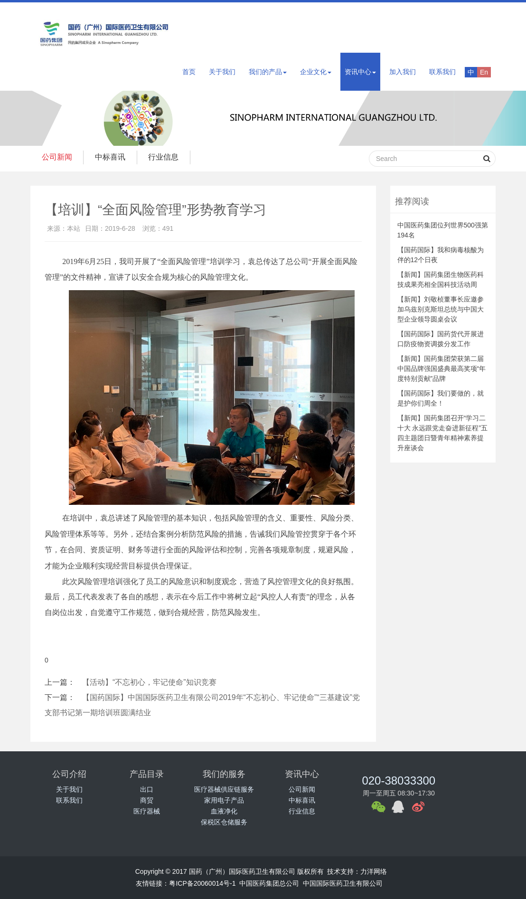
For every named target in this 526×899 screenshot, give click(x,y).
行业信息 (166, 157)
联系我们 (442, 72)
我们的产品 (268, 72)
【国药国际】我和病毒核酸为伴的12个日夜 (440, 255)
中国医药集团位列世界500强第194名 (442, 230)
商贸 (146, 800)
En (484, 72)
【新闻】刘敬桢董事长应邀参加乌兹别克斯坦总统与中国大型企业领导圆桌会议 (440, 309)
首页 (189, 72)
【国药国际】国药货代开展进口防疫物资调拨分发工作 (440, 339)
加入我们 (402, 72)
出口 (146, 789)
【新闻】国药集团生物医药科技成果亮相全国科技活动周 (440, 279)
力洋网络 (373, 871)
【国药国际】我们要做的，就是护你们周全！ (440, 398)
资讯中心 (360, 72)
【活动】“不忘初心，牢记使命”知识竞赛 (149, 682)
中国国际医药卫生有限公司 (343, 883)
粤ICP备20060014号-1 (202, 883)
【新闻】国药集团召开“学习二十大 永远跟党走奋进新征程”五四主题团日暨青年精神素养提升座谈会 (442, 433)
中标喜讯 (112, 157)
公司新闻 (57, 157)
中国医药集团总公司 (269, 883)
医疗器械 (146, 811)
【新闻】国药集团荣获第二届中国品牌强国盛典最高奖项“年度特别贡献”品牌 (441, 368)
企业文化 (315, 72)
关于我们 (222, 72)
